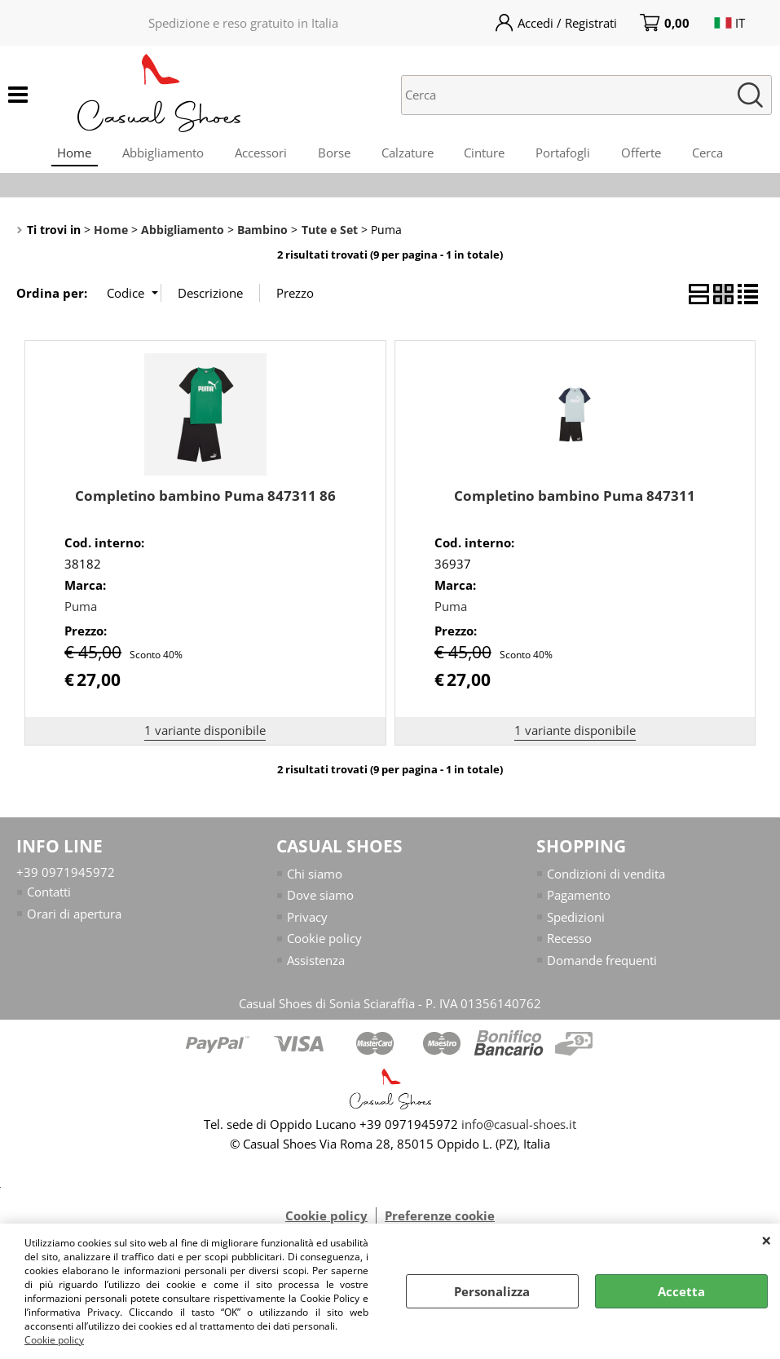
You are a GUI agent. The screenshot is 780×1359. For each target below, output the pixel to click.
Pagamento (578, 900)
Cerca (714, 154)
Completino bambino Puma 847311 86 (205, 500)
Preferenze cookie (440, 1220)
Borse (332, 154)
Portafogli (567, 154)
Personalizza (492, 1291)
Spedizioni (576, 922)
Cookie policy (54, 1340)
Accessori (257, 154)
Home (68, 154)
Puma (80, 611)
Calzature (407, 154)
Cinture (486, 154)
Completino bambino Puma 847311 (574, 500)
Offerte (647, 154)
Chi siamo (314, 878)
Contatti (49, 896)
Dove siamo (320, 900)
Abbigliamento (158, 154)
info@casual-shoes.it (518, 1129)
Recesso (569, 943)
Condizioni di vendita (606, 878)
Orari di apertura (74, 918)
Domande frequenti (602, 965)
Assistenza (316, 965)
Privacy (307, 922)
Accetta (681, 1291)
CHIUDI (766, 1240)
